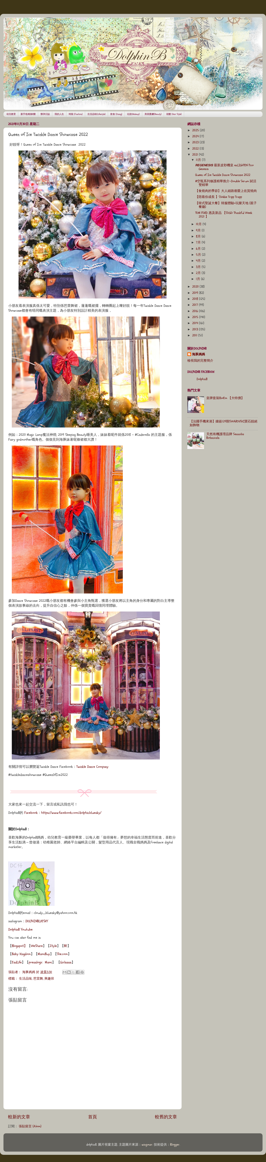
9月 (199, 230)
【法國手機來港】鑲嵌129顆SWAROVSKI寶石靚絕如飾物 (223, 423)
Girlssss (65, 962)
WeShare (37, 946)
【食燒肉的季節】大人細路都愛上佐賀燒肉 (226, 191)
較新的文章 (19, 1117)
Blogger (174, 1145)
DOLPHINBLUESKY (36, 921)
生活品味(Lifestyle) (96, 114)
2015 (195, 317)
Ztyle (53, 946)
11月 (199, 160)
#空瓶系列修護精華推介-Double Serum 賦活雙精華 (225, 183)
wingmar (147, 1145)
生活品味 (25, 979)
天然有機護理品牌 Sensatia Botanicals (225, 436)
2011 (195, 335)
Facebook (31, 812)
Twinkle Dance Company (92, 766)
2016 (195, 311)
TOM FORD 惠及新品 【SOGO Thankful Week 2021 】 (223, 215)
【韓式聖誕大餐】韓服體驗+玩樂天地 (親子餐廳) (226, 205)
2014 (195, 323)
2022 (196, 149)
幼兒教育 (11, 114)
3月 (199, 267)
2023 (196, 142)
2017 (195, 305)
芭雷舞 (38, 979)
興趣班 (49, 979)
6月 (199, 249)
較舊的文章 (166, 1117)
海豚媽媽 (198, 354)
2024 (196, 136)
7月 (199, 242)
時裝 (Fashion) (76, 114)
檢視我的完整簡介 (200, 361)
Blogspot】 (19, 946)
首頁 (92, 1117)
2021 (195, 155)
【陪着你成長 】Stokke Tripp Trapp (218, 197)
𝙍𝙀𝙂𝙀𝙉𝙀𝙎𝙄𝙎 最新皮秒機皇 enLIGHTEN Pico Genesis (224, 167)
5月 (199, 255)
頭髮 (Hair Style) (174, 114)
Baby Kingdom (21, 954)
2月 (199, 273)
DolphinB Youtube (20, 929)
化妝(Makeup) (133, 114)
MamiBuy (44, 954)
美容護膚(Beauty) (153, 114)
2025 (196, 130)
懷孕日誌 (45, 114)
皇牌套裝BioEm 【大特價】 (225, 398)
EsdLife (17, 962)
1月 (198, 279)
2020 (196, 287)
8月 (199, 236)
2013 (195, 329)
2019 (195, 293)
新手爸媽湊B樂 (28, 114)
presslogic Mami (40, 962)
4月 (199, 261)
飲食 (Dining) (116, 114)
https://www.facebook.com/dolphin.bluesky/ (71, 812)
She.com (62, 954)
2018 (195, 299)
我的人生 (59, 114)
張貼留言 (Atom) (30, 1126)
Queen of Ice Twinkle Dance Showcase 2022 (222, 175)
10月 (199, 224)
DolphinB (202, 379)
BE (65, 946)
